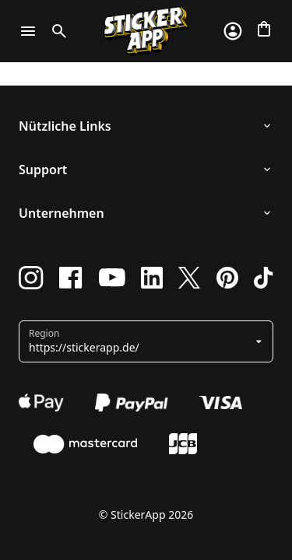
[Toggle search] (56, 31)
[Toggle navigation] (28, 31)
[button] (140, 341)
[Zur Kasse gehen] (264, 28)
